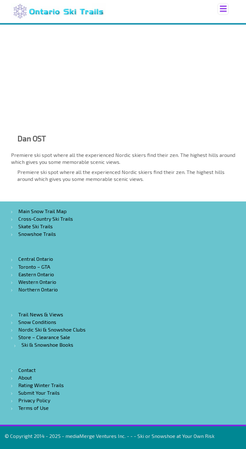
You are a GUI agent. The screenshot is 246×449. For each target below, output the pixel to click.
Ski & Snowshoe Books (47, 345)
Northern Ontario (38, 289)
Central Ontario (35, 259)
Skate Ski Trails (35, 226)
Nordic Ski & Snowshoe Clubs (52, 329)
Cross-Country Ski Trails (45, 219)
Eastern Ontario (36, 274)
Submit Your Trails (39, 393)
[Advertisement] (123, 72)
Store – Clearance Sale (44, 337)
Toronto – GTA (34, 267)
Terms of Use (33, 408)
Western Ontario (37, 282)
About (25, 377)
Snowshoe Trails (37, 234)
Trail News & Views (40, 314)
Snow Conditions (37, 322)
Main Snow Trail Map (42, 211)
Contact (27, 370)
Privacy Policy (34, 400)
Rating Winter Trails (41, 385)
